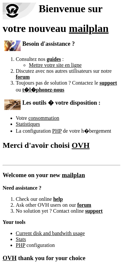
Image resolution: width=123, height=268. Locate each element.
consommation (43, 118)
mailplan (89, 28)
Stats (21, 239)
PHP (57, 131)
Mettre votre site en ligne (55, 65)
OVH (81, 145)
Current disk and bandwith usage (50, 233)
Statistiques (28, 124)
